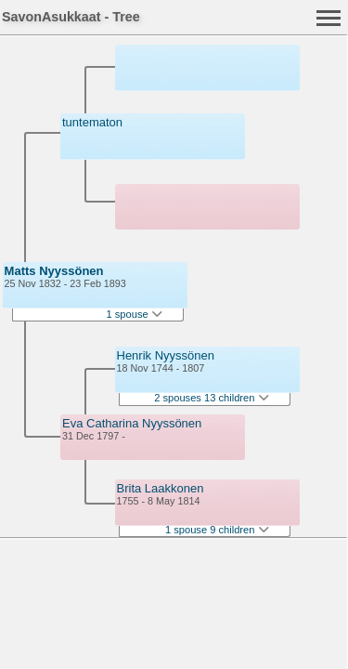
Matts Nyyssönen (54, 271)
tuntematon (92, 122)
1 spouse (134, 314)
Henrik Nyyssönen (166, 355)
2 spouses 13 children (211, 397)
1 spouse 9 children (217, 529)
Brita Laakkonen (160, 488)
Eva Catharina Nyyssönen (131, 423)
